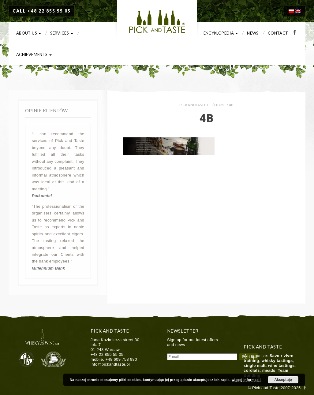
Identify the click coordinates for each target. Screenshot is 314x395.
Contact (278, 33)
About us (28, 33)
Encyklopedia (221, 33)
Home (220, 104)
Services (61, 33)
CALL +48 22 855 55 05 (42, 10)
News (252, 33)
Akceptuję (283, 380)
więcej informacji (246, 380)
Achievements (34, 54)
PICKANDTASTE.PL (195, 104)
